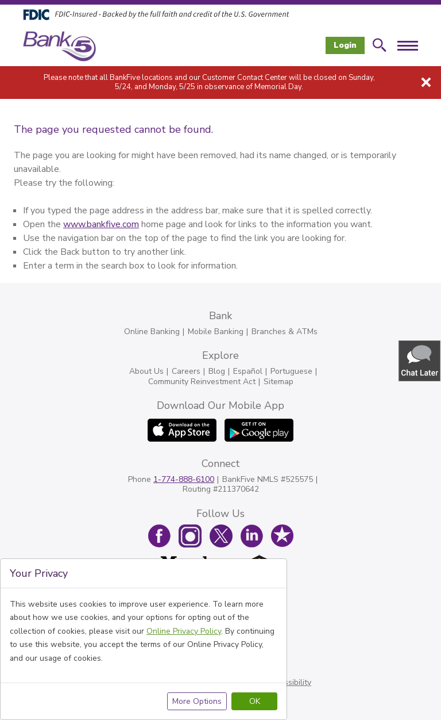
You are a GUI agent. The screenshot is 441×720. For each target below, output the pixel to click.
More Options (197, 701)
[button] (420, 360)
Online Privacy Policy (183, 631)
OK (254, 701)
